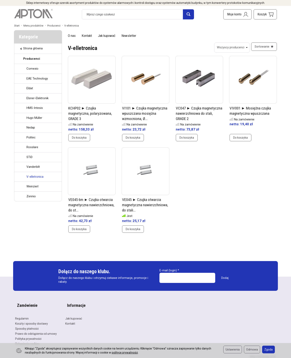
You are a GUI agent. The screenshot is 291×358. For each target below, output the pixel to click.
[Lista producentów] (230, 47)
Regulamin (22, 316)
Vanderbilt (33, 167)
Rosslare (32, 147)
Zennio (31, 196)
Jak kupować (106, 36)
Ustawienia (233, 349)
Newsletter (128, 36)
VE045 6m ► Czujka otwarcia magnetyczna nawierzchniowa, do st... (91, 206)
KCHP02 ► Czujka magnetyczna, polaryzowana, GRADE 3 (90, 115)
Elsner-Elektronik (37, 98)
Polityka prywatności (28, 336)
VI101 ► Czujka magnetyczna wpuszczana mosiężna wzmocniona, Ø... (144, 115)
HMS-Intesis (34, 108)
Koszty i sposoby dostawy (31, 321)
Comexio (32, 68)
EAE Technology (37, 78)
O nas (72, 36)
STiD (29, 157)
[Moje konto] (237, 14)
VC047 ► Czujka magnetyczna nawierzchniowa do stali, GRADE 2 (199, 115)
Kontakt (87, 36)
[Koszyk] (265, 14)
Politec (31, 137)
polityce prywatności (125, 352)
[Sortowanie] (263, 47)
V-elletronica (34, 176)
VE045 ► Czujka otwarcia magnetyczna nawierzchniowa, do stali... (145, 206)
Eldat (29, 88)
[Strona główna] (33, 13)
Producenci (31, 59)
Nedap (30, 127)
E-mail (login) (168, 272)
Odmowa (252, 349)
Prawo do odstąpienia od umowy (36, 331)
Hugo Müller (34, 118)
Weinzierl (32, 186)
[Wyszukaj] (188, 14)
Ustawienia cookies (27, 341)
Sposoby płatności (27, 326)
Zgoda (268, 349)
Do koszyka (79, 139)
